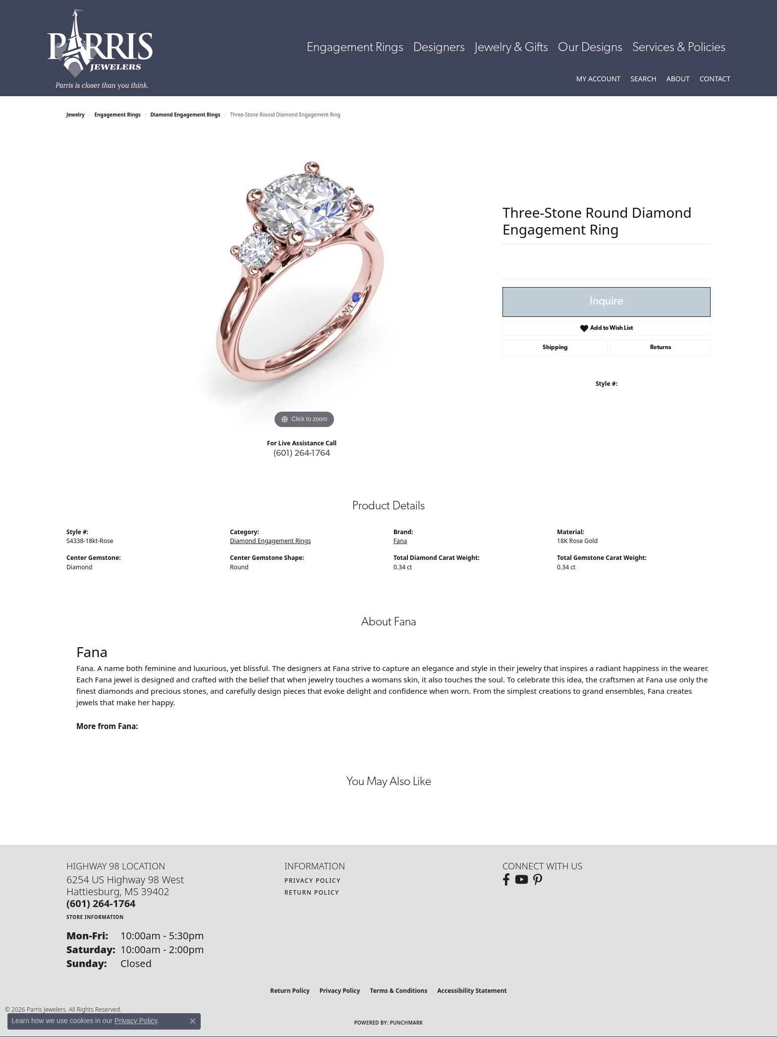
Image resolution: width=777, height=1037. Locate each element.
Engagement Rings (355, 48)
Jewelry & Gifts (511, 48)
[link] (715, 78)
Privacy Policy (312, 880)
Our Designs (590, 48)
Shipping (555, 348)
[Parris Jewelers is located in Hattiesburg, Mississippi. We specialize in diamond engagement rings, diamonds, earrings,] (105, 49)
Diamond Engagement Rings (186, 114)
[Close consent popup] (193, 1021)
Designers (439, 48)
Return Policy (311, 892)
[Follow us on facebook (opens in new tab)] (506, 880)
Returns (660, 348)
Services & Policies (678, 48)
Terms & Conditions (399, 990)
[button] (598, 78)
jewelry (75, 114)
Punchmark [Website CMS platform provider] (406, 1022)
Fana (400, 541)
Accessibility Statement (471, 990)
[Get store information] (95, 917)
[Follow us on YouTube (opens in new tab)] (521, 880)
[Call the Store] (101, 903)
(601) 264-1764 (302, 453)
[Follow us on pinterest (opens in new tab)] (537, 880)
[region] (304, 282)
